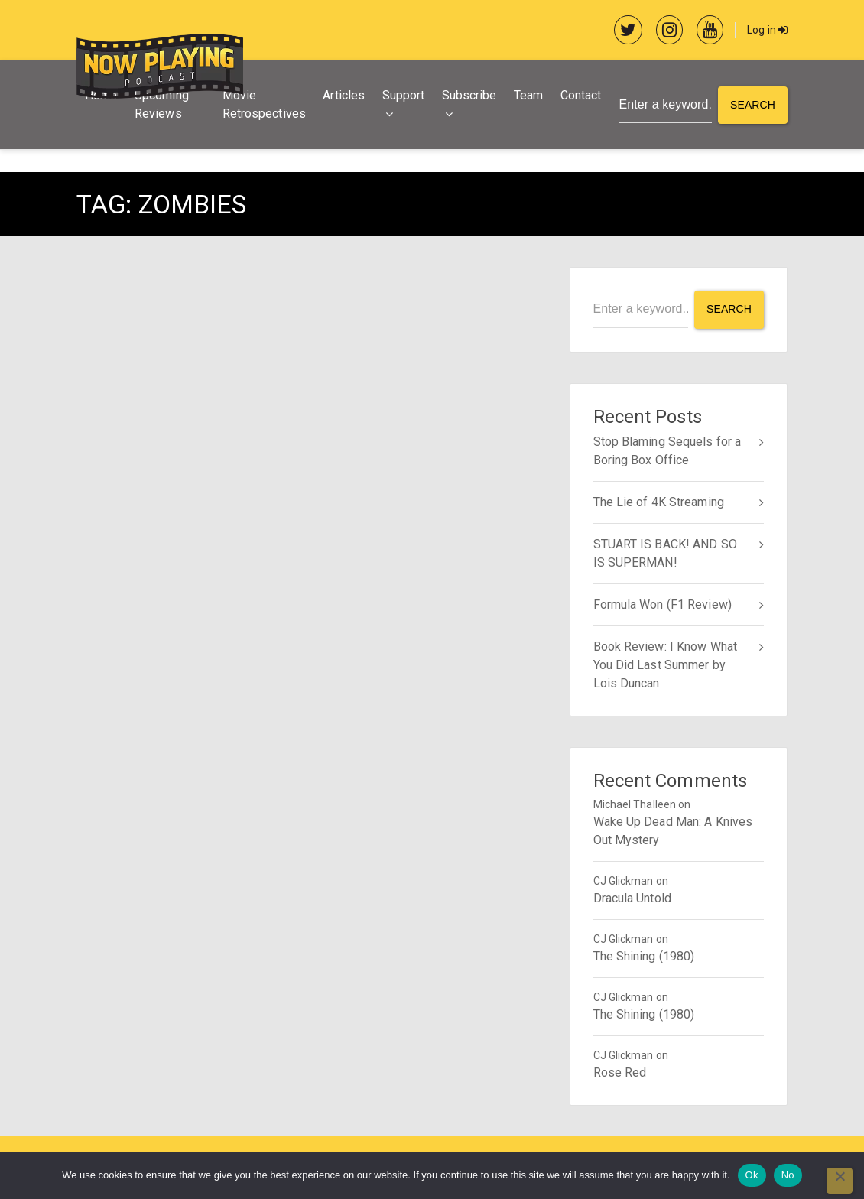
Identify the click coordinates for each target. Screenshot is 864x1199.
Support (403, 95)
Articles (344, 95)
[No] (840, 1181)
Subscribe (469, 95)
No (787, 1175)
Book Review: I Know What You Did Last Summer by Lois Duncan (665, 664)
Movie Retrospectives (264, 104)
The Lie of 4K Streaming (658, 502)
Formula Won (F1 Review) (662, 604)
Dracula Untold (632, 898)
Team (528, 95)
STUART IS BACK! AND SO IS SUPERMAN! (665, 553)
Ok (751, 1175)
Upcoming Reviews (162, 104)
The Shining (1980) (644, 956)
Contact (581, 95)
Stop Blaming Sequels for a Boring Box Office (667, 450)
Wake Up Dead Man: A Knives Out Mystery (673, 830)
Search (752, 105)
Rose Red (620, 1072)
